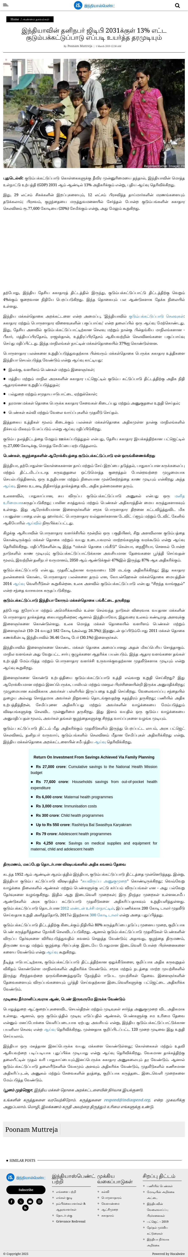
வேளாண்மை (110, 1203)
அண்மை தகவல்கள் (35, 19)
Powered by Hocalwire (168, 1254)
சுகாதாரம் (107, 1215)
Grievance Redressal (70, 1221)
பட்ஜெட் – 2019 (158, 1221)
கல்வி (105, 1192)
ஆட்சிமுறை (109, 1209)
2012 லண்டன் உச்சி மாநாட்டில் (87, 908)
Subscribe (26, 1190)
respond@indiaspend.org (127, 1099)
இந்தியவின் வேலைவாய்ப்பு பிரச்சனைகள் (157, 1210)
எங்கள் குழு (64, 1198)
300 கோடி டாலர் (104, 914)
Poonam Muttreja (31, 1129)
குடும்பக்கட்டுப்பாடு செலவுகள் (156, 316)
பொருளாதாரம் (111, 1198)
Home (15, 19)
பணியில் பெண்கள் (160, 1186)
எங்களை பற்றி (66, 1192)
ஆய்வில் (34, 522)
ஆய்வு (9, 485)
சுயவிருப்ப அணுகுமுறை (104, 880)
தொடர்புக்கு (64, 1215)
